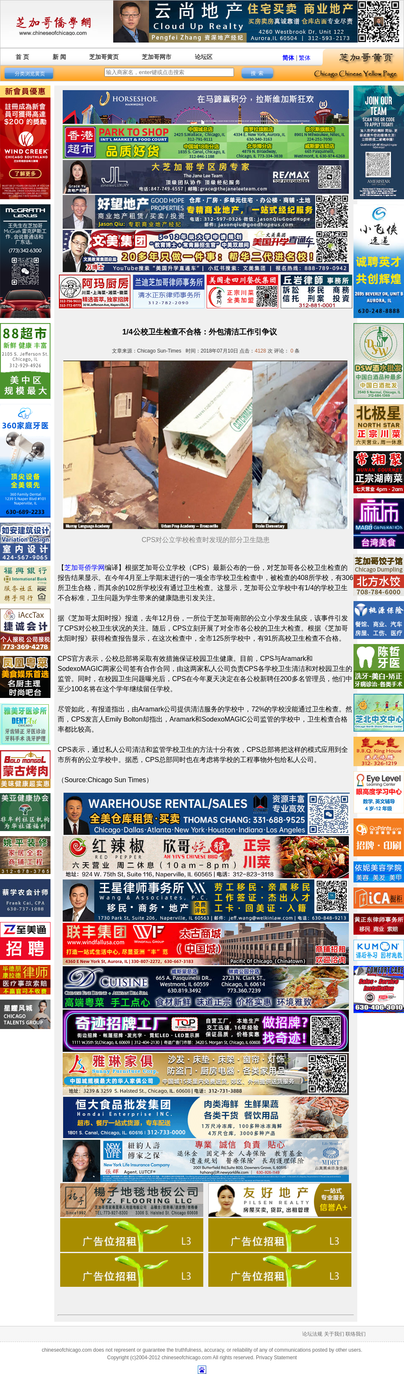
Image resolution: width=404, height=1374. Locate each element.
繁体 (305, 57)
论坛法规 (312, 1334)
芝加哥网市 (156, 56)
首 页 (22, 56)
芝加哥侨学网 (84, 567)
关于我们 (334, 1334)
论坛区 (204, 56)
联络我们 (356, 1334)
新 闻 (59, 56)
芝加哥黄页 (104, 56)
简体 (288, 57)
